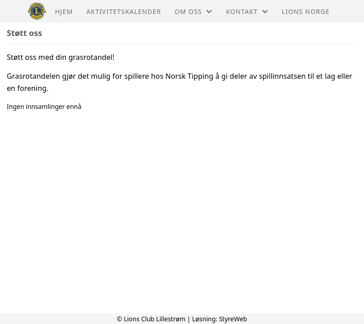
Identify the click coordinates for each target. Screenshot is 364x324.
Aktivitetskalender (123, 11)
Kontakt (247, 11)
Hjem (64, 11)
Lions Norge (305, 11)
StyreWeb (233, 319)
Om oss (194, 11)
